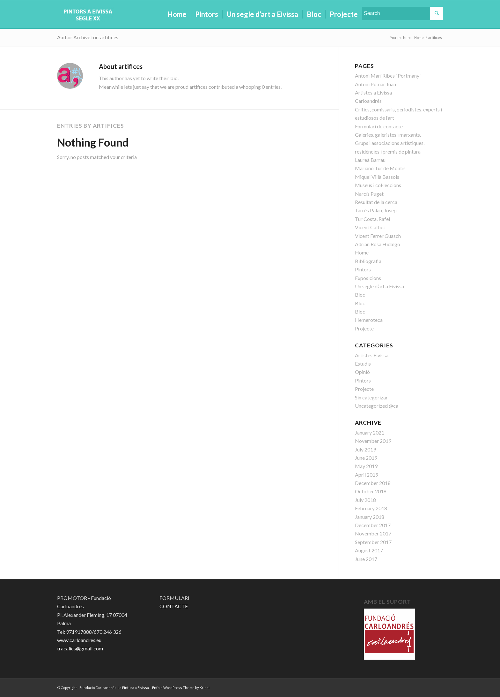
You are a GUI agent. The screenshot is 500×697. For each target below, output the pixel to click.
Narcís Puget (369, 194)
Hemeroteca (369, 320)
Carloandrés (368, 101)
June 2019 (366, 458)
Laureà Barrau (370, 160)
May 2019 (366, 466)
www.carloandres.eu (79, 640)
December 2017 (373, 525)
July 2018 (365, 500)
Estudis (363, 363)
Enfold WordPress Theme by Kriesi (181, 688)
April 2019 (366, 475)
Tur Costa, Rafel (372, 219)
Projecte (364, 328)
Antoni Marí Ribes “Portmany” (388, 75)
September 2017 (373, 542)
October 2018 (370, 491)
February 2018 (371, 508)
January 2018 (369, 517)
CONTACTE (173, 606)
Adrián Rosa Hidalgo (377, 244)
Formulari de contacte (379, 126)
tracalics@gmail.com (80, 648)
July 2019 (365, 449)
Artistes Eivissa (371, 355)
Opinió (362, 372)
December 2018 (373, 483)
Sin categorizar (371, 397)
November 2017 (373, 533)
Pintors (363, 269)
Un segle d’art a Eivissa (379, 286)
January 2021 (369, 432)
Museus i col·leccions (378, 185)
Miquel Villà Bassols (377, 177)
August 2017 (369, 550)
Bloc (360, 295)
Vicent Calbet (370, 227)
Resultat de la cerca (376, 202)
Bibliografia (368, 261)
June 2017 (366, 559)
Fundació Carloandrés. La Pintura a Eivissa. (114, 688)
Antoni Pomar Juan (375, 84)
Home (362, 252)
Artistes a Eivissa (373, 92)
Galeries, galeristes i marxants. (388, 135)
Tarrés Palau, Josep (376, 210)
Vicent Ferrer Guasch (378, 236)
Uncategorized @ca (376, 406)
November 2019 (373, 441)
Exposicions (368, 278)
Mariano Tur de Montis (380, 168)
